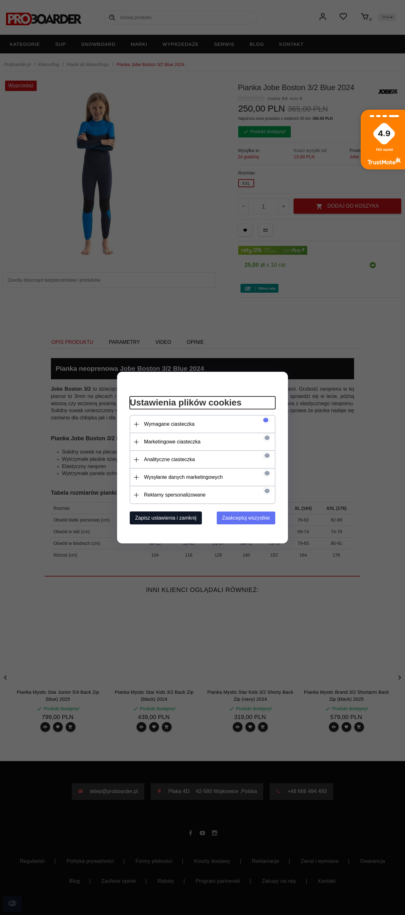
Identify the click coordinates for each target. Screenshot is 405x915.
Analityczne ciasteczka (169, 459)
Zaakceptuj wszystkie (246, 518)
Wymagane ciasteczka (169, 424)
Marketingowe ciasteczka (172, 441)
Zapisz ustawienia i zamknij (165, 518)
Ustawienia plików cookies (185, 403)
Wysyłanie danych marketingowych (183, 477)
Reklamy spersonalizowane (175, 494)
